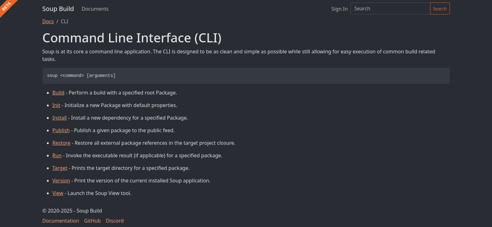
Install (60, 117)
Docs (48, 21)
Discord (115, 220)
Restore (61, 142)
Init (56, 105)
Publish (61, 130)
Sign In (339, 8)
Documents (94, 8)
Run (57, 155)
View (58, 193)
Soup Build (58, 8)
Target (60, 168)
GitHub (92, 220)
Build (58, 92)
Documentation (60, 220)
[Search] (390, 8)
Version (61, 180)
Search (440, 9)
